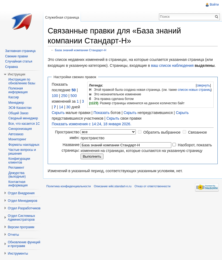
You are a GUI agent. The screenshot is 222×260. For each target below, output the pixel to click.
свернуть (203, 85)
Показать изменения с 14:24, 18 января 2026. (91, 124)
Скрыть (58, 112)
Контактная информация (18, 184)
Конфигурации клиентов (19, 160)
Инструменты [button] (18, 253)
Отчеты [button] (13, 235)
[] (203, 85)
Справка (11, 67)
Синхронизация (20, 129)
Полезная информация (18, 90)
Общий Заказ (18, 113)
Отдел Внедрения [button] (21, 193)
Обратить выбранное (162, 132)
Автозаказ (15, 134)
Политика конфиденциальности (68, 186)
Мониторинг (17, 139)
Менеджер (16, 103)
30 (68, 107)
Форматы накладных (23, 145)
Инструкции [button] (16, 74)
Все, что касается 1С (24, 124)
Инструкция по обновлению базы (21, 81)
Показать (101, 112)
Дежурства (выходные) (17, 175)
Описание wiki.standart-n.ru (112, 186)
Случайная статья (18, 61)
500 (74, 95)
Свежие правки (16, 56)
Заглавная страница (20, 51)
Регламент (16, 167)
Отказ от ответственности (152, 186)
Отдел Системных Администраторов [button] (21, 217)
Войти (214, 4)
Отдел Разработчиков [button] (24, 208)
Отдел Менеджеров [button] (22, 201)
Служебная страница (62, 17)
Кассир (13, 97)
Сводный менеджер (23, 118)
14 (61, 107)
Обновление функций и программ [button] (24, 244)
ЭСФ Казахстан (20, 108)
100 (55, 95)
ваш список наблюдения (172, 65)
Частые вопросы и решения (22, 151)
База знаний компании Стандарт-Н (80, 50)
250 (64, 95)
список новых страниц (194, 90)
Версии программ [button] (21, 227)
